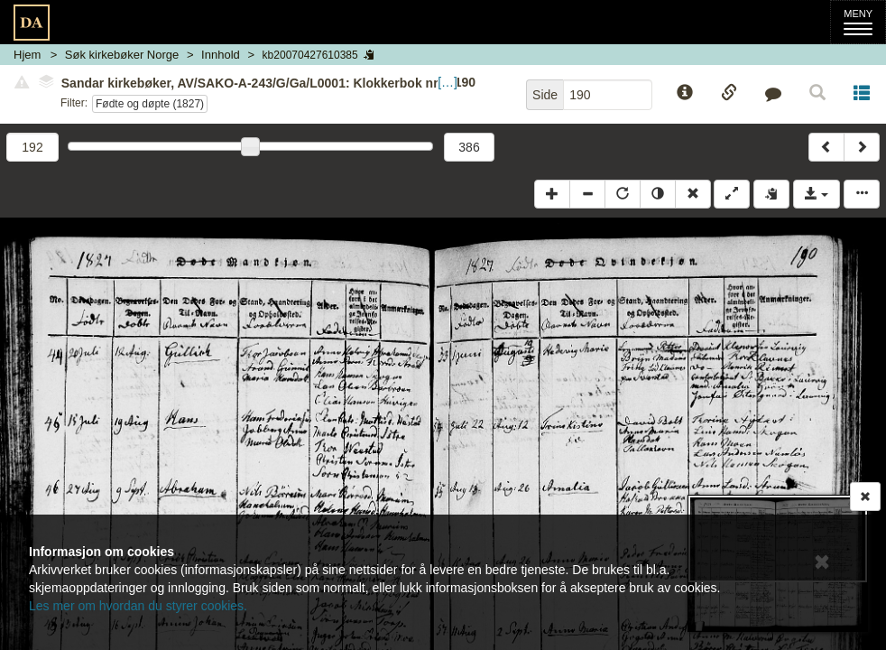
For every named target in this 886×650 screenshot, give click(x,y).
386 (468, 147)
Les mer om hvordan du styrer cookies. (138, 606)
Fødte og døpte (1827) (150, 104)
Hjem (27, 54)
